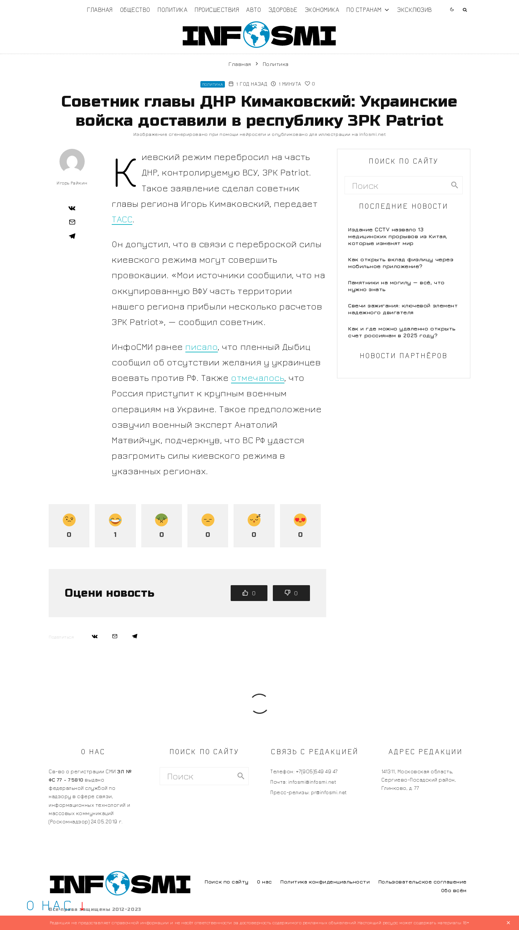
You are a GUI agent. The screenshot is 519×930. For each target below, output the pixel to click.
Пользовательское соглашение (422, 881)
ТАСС (122, 218)
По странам (363, 9)
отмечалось (257, 377)
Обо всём (454, 890)
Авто (253, 9)
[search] (454, 185)
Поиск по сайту (226, 881)
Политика (172, 9)
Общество (135, 9)
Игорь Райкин (72, 183)
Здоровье (283, 9)
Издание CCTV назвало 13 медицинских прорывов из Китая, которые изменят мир (397, 236)
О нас (264, 881)
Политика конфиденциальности (325, 881)
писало (201, 346)
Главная (100, 9)
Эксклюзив (414, 9)
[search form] (396, 185)
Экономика (322, 9)
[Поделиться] (72, 208)
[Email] (72, 222)
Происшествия (217, 9)
